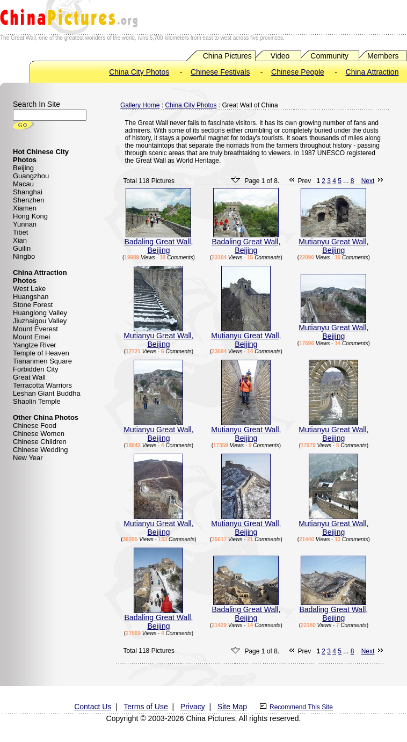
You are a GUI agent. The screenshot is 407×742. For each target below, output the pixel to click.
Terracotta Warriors (42, 385)
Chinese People (297, 72)
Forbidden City (36, 369)
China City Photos (139, 72)
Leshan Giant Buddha (47, 393)
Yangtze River (34, 345)
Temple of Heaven (41, 353)
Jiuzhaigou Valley (40, 321)
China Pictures (227, 56)
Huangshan (31, 297)
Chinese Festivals (220, 72)
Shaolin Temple (37, 401)
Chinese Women (38, 434)
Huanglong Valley (40, 313)
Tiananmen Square (42, 361)
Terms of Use (145, 706)
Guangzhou (31, 176)
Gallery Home (139, 105)
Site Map (232, 706)
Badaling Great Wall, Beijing (159, 242)
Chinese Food (34, 425)
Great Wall (29, 377)
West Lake (29, 289)
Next (368, 181)
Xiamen (25, 208)
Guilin (22, 248)
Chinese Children (40, 442)
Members (382, 56)
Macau (23, 184)
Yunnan (25, 224)
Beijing (23, 168)
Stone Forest (33, 305)
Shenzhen (29, 200)
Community (329, 56)
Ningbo (24, 256)
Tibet (20, 232)
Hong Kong (30, 216)
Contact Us (92, 706)
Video (280, 56)
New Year (28, 458)
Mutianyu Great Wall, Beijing (333, 242)
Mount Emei (31, 337)
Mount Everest (35, 329)
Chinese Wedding (40, 450)
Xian (20, 240)
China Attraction (372, 72)
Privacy (192, 706)
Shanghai (27, 192)
